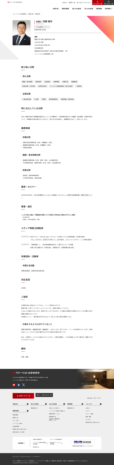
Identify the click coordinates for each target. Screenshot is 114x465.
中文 (85, 2)
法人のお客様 (88, 8)
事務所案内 (16, 409)
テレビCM (88, 418)
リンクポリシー (36, 454)
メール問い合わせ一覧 (41, 395)
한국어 (89, 2)
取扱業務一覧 (34, 406)
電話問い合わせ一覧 (22, 395)
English (81, 2)
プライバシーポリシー (26, 454)
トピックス (89, 402)
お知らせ (64, 2)
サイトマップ (16, 454)
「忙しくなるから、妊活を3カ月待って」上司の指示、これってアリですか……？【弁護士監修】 (61, 239)
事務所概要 (65, 8)
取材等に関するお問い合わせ (20, 427)
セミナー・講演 (89, 412)
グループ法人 (16, 419)
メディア (88, 409)
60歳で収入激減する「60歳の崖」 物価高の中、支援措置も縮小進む (52, 247)
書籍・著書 (88, 415)
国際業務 (99, 8)
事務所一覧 (72, 2)
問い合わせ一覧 (97, 4)
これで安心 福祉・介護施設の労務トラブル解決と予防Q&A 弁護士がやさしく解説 (49, 215)
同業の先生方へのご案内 (18, 430)
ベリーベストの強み (17, 422)
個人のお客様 (76, 8)
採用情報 (108, 8)
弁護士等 (15, 402)
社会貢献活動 (16, 424)
